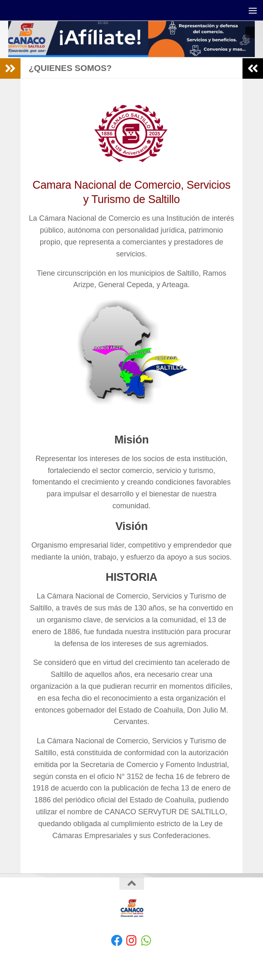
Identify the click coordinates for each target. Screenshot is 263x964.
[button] (131, 39)
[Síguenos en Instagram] (131, 940)
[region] (131, 39)
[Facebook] (117, 940)
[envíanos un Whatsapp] (146, 940)
